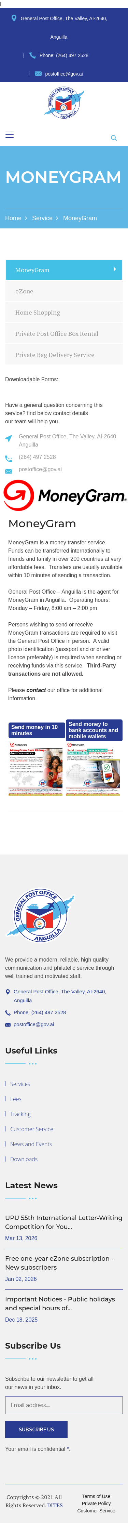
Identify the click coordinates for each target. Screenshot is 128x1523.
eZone (24, 291)
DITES (55, 1505)
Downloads (24, 1159)
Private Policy (96, 1503)
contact (36, 690)
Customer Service (31, 1129)
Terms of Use (96, 1496)
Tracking (20, 1114)
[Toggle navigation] (9, 135)
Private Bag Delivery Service (55, 354)
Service (42, 218)
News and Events (31, 1144)
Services (20, 1084)
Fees (16, 1099)
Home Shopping (37, 312)
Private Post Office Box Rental (57, 333)
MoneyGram (32, 270)
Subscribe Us (36, 1429)
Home (13, 218)
